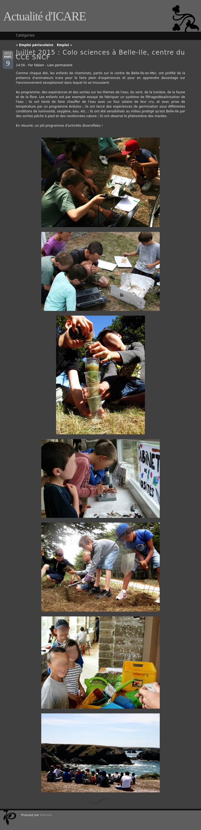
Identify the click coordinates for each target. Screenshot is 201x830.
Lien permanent (59, 65)
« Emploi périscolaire (34, 45)
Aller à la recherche (182, 2)
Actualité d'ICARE (44, 16)
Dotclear (46, 815)
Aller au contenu (126, 2)
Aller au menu (153, 2)
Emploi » (64, 45)
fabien (39, 65)
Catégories (25, 35)
